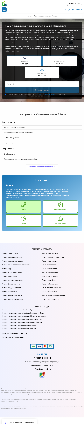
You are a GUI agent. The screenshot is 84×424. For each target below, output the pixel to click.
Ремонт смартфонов (9, 254)
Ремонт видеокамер (49, 272)
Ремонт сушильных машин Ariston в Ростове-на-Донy (23, 304)
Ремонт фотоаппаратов (11, 278)
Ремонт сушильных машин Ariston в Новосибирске (21, 310)
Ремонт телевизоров (50, 269)
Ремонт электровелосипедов (53, 287)
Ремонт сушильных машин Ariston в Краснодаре (21, 301)
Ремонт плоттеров (49, 266)
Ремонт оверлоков (49, 284)
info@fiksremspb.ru (42, 358)
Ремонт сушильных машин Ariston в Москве (19, 319)
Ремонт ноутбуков (49, 275)
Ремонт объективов (49, 278)
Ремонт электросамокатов (12, 290)
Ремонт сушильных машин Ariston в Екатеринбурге (22, 313)
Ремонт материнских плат (51, 281)
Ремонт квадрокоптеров (11, 281)
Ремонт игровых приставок (12, 275)
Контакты (42, 343)
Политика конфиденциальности (14, 324)
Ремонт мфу (6, 266)
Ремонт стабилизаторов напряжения (16, 263)
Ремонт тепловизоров (50, 290)
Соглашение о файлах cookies (13, 327)
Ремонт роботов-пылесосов (53, 257)
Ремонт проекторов (9, 272)
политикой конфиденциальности (46, 95)
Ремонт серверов (48, 263)
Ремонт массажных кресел (12, 260)
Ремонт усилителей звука (11, 269)
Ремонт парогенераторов (11, 257)
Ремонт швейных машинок (11, 287)
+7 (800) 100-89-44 (73, 9)
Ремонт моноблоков (9, 284)
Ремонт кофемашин (49, 260)
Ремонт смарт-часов (50, 254)
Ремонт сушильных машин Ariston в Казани (19, 316)
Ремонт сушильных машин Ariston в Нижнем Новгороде (23, 307)
